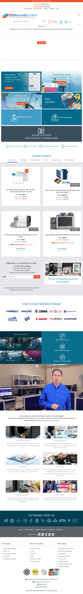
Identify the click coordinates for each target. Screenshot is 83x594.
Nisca (22, 447)
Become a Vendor (36, 559)
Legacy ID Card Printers (65, 564)
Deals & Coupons (38, 6)
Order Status (62, 554)
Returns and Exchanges (65, 551)
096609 (60, 250)
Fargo (22, 445)
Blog (58, 8)
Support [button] (46, 8)
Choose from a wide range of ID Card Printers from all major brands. (41, 39)
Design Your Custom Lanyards (62, 358)
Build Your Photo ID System (62, 347)
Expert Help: (41, 4)
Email (4, 277)
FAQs (32, 551)
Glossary (33, 554)
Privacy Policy (29, 530)
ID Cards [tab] (46, 160)
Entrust (30, 445)
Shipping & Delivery (64, 556)
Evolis (26, 445)
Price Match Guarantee (9, 559)
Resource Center (28, 8)
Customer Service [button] (37, 8)
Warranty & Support (64, 566)
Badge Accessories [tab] (57, 160)
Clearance (46, 6)
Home (20, 530)
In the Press (6, 556)
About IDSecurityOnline (9, 548)
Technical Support (63, 561)
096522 (64, 250)
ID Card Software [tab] (69, 160)
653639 (23, 250)
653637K (19, 250)
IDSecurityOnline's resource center (48, 420)
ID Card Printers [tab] (23, 160)
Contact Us (59, 530)
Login (67, 21)
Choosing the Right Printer (66, 548)
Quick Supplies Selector (62, 337)
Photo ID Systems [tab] (35, 160)
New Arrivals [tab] (12, 160)
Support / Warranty (40, 530)
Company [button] (52, 8)
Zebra (19, 445)
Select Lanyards (35, 561)
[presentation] (21, 283)
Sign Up (37, 277)
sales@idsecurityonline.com (42, 582)
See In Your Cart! (21, 245)
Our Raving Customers (9, 554)
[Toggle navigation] (79, 15)
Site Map (51, 530)
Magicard (34, 445)
